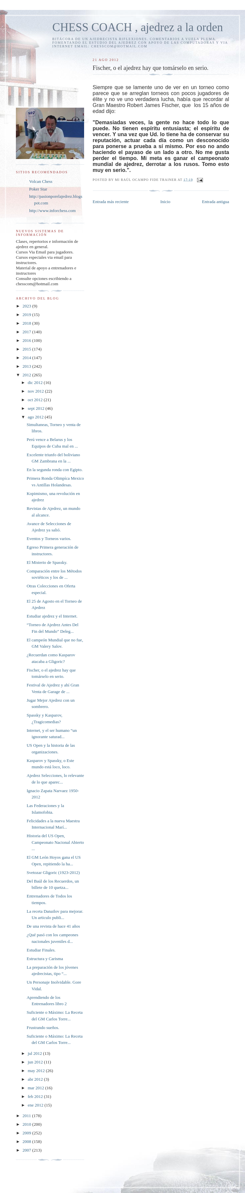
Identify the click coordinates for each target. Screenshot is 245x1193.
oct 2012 (36, 399)
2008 (27, 1141)
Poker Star (38, 189)
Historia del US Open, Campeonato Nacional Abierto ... (55, 842)
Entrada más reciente (111, 201)
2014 (27, 357)
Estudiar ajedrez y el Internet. (51, 616)
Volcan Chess (40, 181)
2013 (27, 366)
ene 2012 (36, 1105)
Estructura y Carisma (44, 958)
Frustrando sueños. (42, 1027)
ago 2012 (36, 416)
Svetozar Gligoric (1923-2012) (52, 872)
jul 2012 (35, 1053)
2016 (27, 340)
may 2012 (37, 1070)
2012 (27, 374)
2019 (27, 314)
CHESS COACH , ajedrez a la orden (137, 27)
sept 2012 (36, 408)
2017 (27, 331)
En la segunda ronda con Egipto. (54, 469)
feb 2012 (36, 1096)
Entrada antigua (215, 201)
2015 (27, 349)
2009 (27, 1132)
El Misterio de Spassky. (46, 562)
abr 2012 (36, 1079)
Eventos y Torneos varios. (48, 538)
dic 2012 (36, 382)
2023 (27, 305)
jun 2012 (36, 1061)
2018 (27, 323)
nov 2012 (36, 391)
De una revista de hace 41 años (53, 926)
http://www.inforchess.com (52, 210)
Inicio (165, 201)
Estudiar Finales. (40, 950)
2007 (27, 1150)
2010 (27, 1124)
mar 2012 (36, 1087)
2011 (27, 1115)
